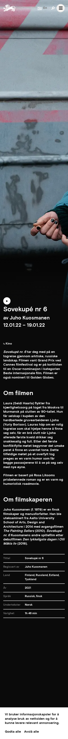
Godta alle (13, 732)
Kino (7, 344)
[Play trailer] (7, 302)
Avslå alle (31, 732)
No (40, 8)
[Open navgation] (61, 8)
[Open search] (53, 8)
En (45, 8)
